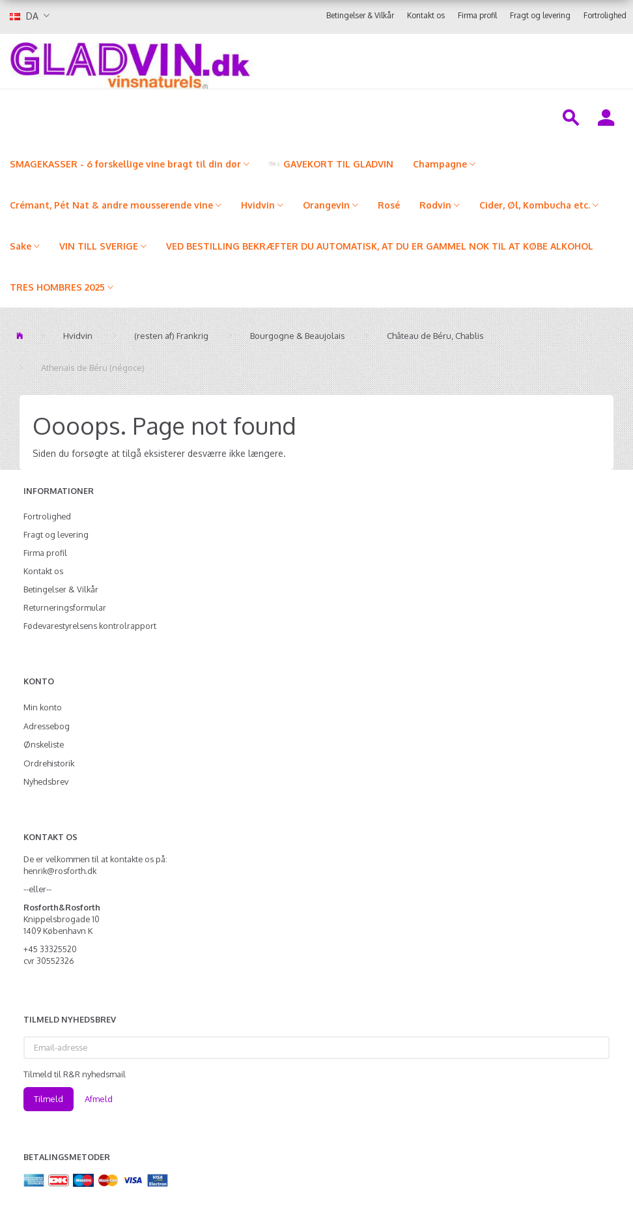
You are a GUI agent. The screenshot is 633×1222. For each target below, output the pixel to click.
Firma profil (477, 15)
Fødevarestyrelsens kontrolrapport (89, 625)
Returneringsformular (64, 607)
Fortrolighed (605, 15)
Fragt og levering (540, 15)
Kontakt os (426, 15)
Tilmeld (48, 1099)
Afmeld (99, 1099)
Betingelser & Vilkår (360, 15)
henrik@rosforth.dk (59, 871)
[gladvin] (212, 61)
